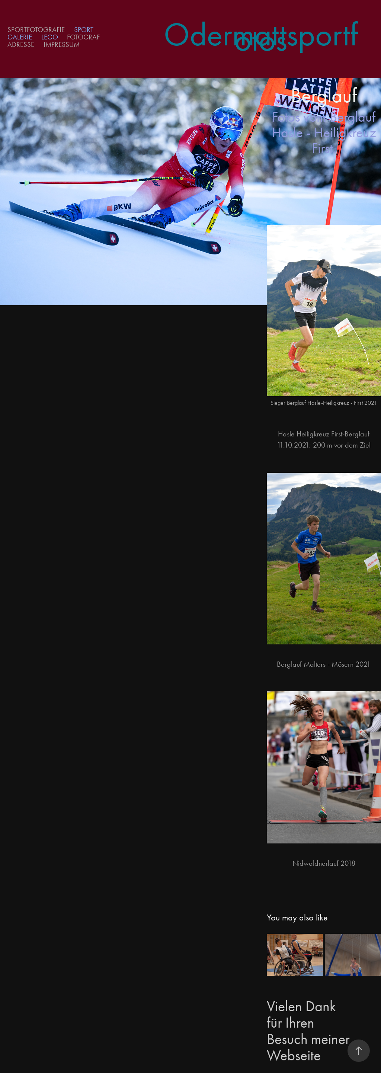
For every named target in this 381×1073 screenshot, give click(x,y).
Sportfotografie (36, 29)
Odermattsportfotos (261, 37)
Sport (83, 29)
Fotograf (83, 37)
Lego (49, 37)
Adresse (20, 44)
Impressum (62, 44)
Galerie (19, 37)
